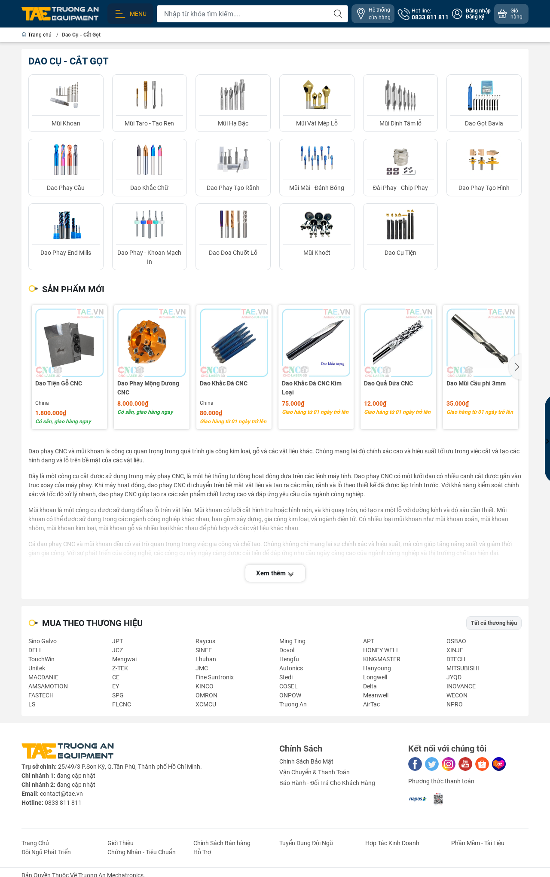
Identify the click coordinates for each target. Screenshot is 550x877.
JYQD (453, 677)
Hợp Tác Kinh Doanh (392, 843)
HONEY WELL (381, 650)
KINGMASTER (381, 659)
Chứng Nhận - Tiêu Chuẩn (141, 852)
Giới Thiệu (120, 843)
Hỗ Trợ (202, 852)
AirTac (371, 704)
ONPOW (290, 695)
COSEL (288, 686)
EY (115, 686)
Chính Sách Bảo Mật (306, 761)
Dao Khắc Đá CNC (224, 383)
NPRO (454, 704)
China (42, 403)
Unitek (36, 668)
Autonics (291, 668)
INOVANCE (461, 686)
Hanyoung (377, 668)
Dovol (286, 650)
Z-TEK (120, 668)
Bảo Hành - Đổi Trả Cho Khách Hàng (327, 782)
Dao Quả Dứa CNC (388, 383)
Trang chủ (37, 35)
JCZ (117, 650)
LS (31, 704)
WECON (457, 695)
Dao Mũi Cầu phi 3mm (476, 383)
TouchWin (41, 659)
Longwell (375, 677)
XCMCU (206, 704)
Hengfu (289, 659)
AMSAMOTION (48, 686)
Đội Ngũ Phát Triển (46, 852)
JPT (117, 641)
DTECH (455, 659)
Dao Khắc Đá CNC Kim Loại (312, 388)
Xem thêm (275, 573)
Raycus (205, 641)
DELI (34, 650)
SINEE (204, 650)
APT (368, 641)
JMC (202, 668)
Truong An (293, 704)
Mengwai (124, 659)
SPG (118, 695)
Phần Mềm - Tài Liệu (477, 843)
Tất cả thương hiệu (494, 623)
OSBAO (456, 641)
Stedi (286, 677)
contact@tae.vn (61, 793)
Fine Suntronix (215, 677)
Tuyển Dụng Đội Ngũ (306, 843)
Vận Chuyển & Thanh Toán (314, 772)
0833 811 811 (63, 802)
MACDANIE (43, 677)
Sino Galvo (42, 641)
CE (115, 677)
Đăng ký (475, 17)
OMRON (206, 695)
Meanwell (375, 695)
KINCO (205, 686)
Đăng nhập (478, 11)
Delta (370, 686)
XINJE (454, 650)
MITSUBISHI (462, 668)
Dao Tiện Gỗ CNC (58, 383)
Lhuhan (206, 659)
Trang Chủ (35, 843)
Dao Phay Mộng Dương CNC (148, 388)
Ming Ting (292, 641)
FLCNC (121, 704)
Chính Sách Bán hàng (222, 843)
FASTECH (41, 695)
